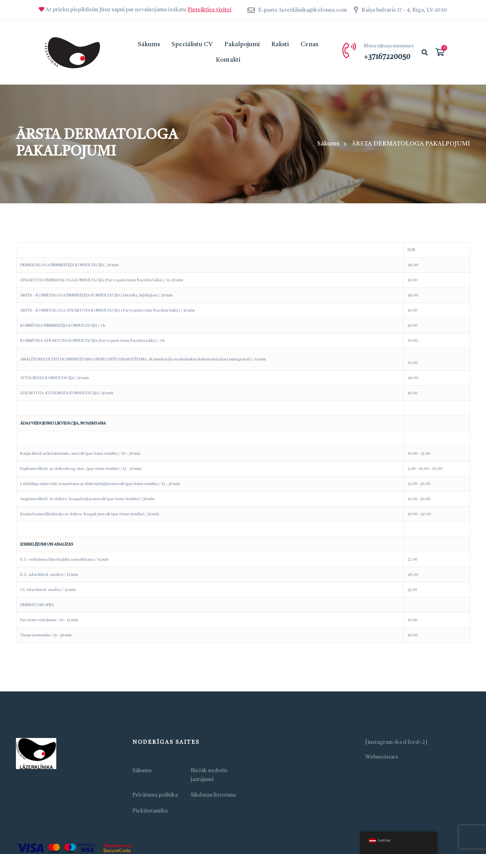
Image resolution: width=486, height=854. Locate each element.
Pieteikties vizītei (209, 9)
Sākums (328, 144)
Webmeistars (381, 757)
